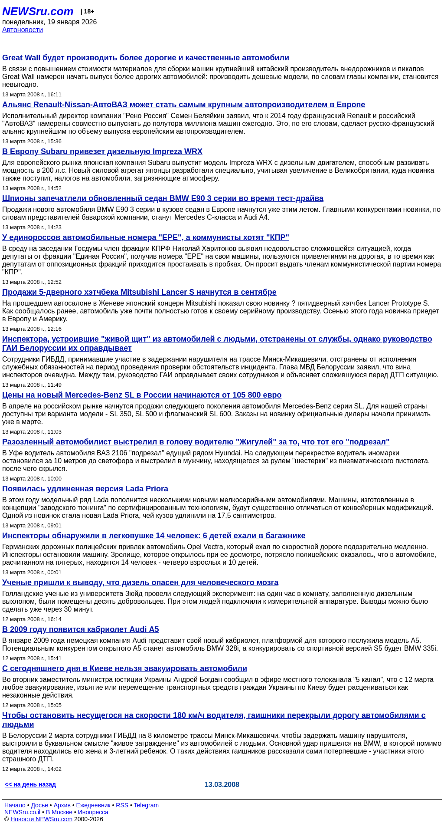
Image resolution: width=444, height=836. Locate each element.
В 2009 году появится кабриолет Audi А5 (80, 629)
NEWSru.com (38, 11)
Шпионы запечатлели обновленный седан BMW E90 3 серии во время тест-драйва (162, 198)
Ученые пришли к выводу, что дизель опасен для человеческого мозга (140, 582)
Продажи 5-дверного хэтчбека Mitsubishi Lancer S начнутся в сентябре (139, 292)
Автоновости (22, 29)
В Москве (59, 812)
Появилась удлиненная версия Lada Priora (85, 488)
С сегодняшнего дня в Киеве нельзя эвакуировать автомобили (124, 668)
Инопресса (93, 812)
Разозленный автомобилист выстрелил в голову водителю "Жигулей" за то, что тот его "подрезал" (196, 442)
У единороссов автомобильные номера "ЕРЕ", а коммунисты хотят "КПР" (145, 237)
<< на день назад (30, 784)
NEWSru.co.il (22, 812)
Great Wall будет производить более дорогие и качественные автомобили (145, 57)
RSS (122, 805)
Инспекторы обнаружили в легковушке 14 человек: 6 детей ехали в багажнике (154, 535)
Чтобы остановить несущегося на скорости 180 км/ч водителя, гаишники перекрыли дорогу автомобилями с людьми (214, 720)
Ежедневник (93, 805)
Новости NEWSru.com (41, 819)
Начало (15, 805)
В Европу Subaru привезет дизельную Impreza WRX (102, 151)
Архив (62, 805)
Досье (39, 805)
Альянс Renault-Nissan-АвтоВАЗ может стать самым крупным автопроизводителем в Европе (183, 104)
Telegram (146, 805)
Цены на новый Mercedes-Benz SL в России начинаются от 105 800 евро (141, 395)
